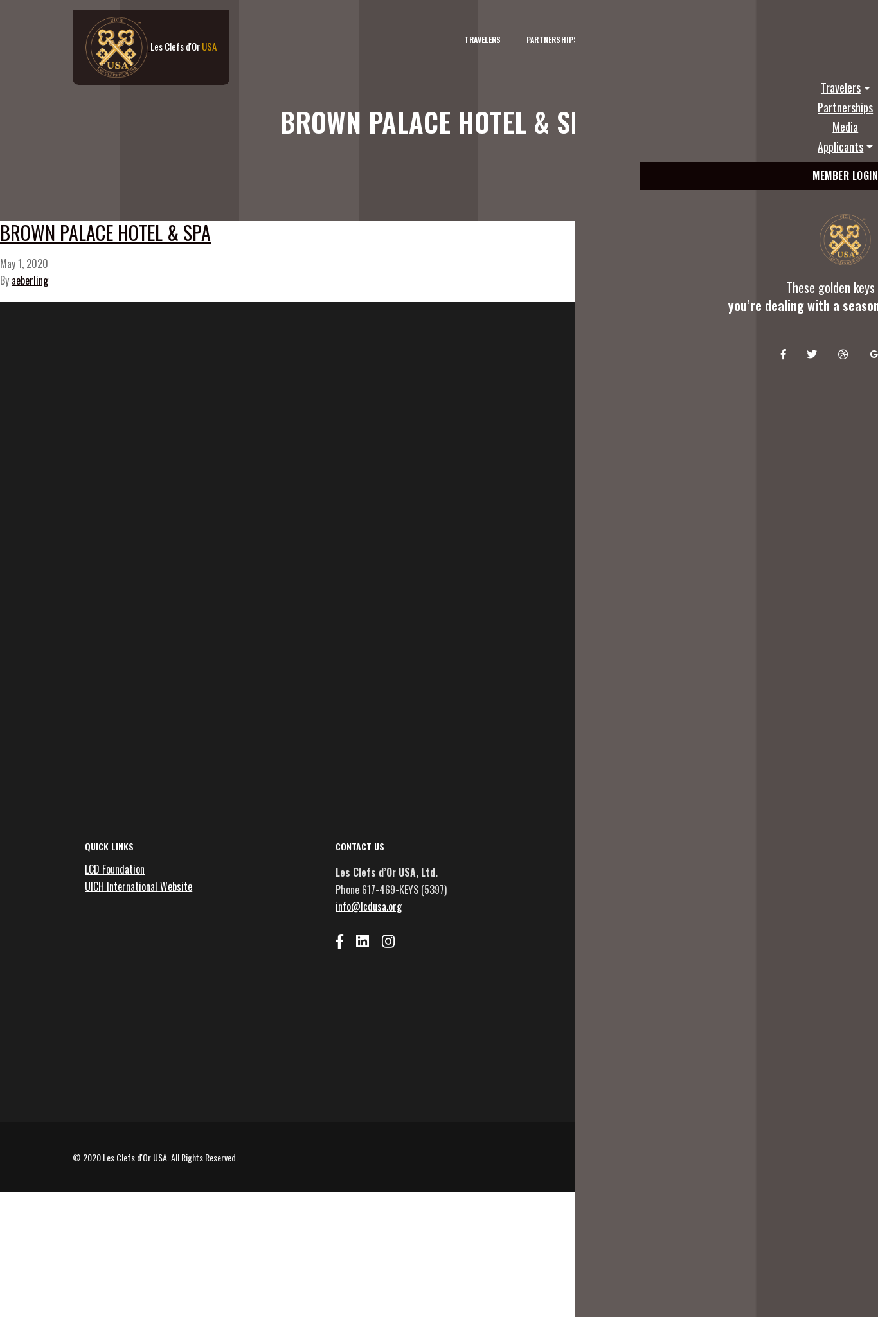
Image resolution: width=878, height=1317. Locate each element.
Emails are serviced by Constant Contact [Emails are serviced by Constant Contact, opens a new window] (693, 1186)
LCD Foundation (122, 974)
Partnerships (535, 30)
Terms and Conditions (712, 1277)
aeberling (30, 337)
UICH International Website (145, 991)
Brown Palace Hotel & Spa (204, 275)
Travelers (465, 30)
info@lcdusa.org (376, 1011)
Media (597, 30)
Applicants (654, 30)
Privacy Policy (782, 1277)
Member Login (770, 30)
